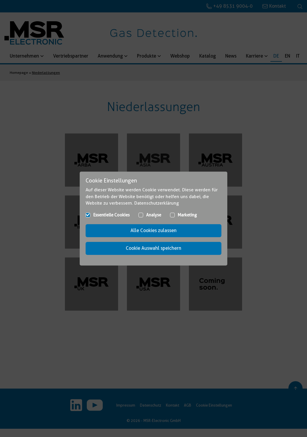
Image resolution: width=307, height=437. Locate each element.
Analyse (153, 215)
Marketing (187, 215)
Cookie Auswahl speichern (153, 248)
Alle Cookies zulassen (153, 230)
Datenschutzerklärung (156, 203)
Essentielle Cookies (111, 215)
